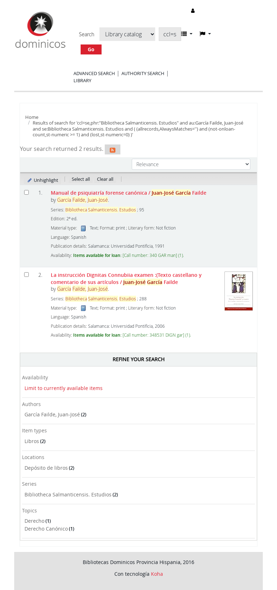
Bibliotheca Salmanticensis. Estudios (68, 494)
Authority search (142, 73)
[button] (186, 33)
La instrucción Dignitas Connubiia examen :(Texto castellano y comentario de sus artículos (126, 278)
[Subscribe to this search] (112, 149)
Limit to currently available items (64, 388)
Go (91, 49)
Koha (157, 573)
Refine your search (138, 359)
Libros (32, 441)
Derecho (34, 520)
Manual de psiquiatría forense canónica (128, 192)
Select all (81, 179)
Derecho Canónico (46, 528)
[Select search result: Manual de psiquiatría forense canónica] (26, 192)
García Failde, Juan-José (52, 414)
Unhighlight (42, 180)
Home (31, 117)
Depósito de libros (46, 467)
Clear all (105, 179)
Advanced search (94, 73)
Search (86, 34)
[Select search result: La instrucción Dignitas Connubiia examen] (26, 274)
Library (82, 80)
